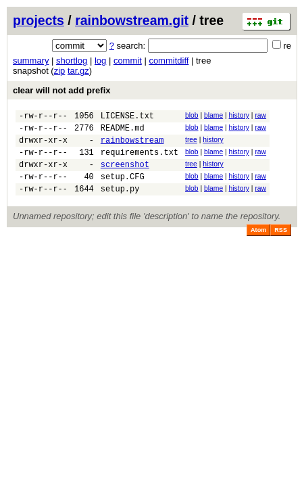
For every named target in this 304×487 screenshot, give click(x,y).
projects (38, 20)
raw (260, 115)
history (239, 115)
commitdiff (168, 60)
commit (127, 60)
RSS (280, 244)
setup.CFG (123, 188)
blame (213, 115)
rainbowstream (132, 146)
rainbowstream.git (131, 20)
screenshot (125, 174)
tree (191, 143)
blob (192, 115)
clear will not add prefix (61, 90)
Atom (258, 244)
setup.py (120, 202)
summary (31, 60)
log (100, 60)
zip (60, 71)
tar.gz (78, 71)
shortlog (71, 60)
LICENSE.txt (127, 117)
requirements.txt (139, 160)
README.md (123, 131)
